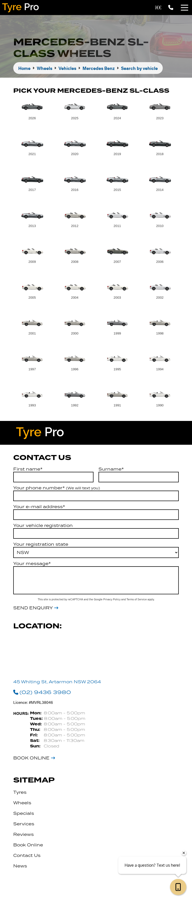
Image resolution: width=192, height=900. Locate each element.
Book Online (31, 758)
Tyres (19, 792)
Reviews (23, 834)
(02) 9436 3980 (42, 692)
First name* (27, 469)
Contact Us (26, 855)
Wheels (22, 803)
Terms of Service (137, 599)
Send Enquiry (33, 608)
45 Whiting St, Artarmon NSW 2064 (57, 682)
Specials (23, 813)
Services (23, 824)
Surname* (111, 469)
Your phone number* (56, 488)
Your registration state (40, 544)
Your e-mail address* (39, 506)
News (20, 866)
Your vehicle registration (43, 525)
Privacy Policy (112, 599)
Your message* (32, 563)
